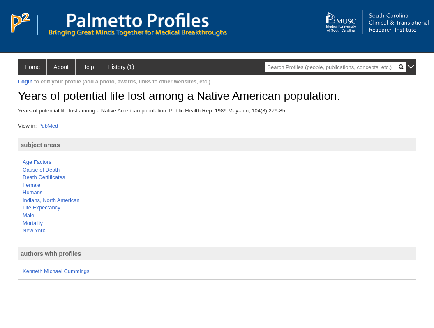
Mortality (33, 223)
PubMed (48, 126)
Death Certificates (44, 177)
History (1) (121, 67)
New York (34, 230)
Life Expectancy (41, 207)
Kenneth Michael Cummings (56, 271)
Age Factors (37, 162)
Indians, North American (51, 200)
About (61, 67)
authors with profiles (51, 253)
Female (31, 185)
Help (88, 67)
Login (25, 81)
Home (32, 67)
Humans (32, 192)
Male (28, 215)
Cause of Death (41, 170)
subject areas (40, 144)
